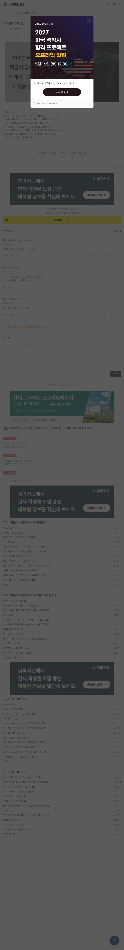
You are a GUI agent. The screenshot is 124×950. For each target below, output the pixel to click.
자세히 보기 (62, 92)
